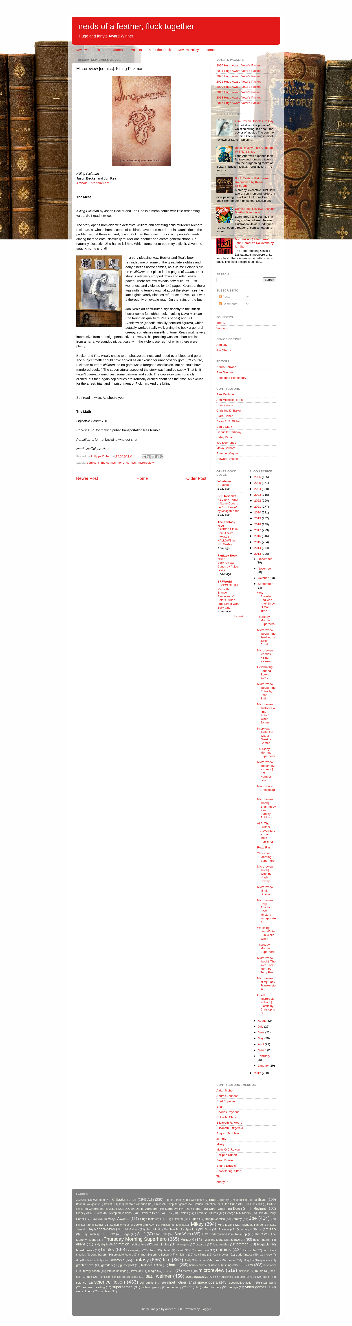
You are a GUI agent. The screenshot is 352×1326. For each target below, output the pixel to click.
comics (91, 462)
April (261, 1044)
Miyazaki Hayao (252, 1224)
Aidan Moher (225, 1090)
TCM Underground (214, 1234)
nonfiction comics (110, 1276)
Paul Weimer (225, 372)
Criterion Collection (204, 1204)
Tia (218, 1176)
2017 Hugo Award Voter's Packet (238, 103)
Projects (136, 50)
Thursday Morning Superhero (266, 620)
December (265, 559)
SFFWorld (225, 581)
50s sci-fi (99, 1199)
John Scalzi (95, 1224)
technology (173, 1287)
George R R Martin (238, 1213)
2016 (258, 536)
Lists (98, 50)
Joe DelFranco (226, 442)
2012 (258, 1073)
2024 (258, 489)
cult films (200, 1254)
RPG (272, 1229)
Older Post (196, 478)
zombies (105, 1291)
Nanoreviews (104, 1229)
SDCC (110, 1234)
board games (85, 1250)
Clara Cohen (224, 416)
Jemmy (221, 1138)
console (250, 1250)
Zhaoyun (222, 1182)
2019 (258, 518)
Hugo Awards (118, 1218)
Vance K (222, 328)
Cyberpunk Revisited (103, 1208)
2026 (258, 477)
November (265, 568)
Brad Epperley (226, 1101)
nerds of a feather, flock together (136, 26)
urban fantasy (211, 1287)
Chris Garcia (224, 405)
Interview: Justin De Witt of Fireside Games (265, 736)
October (264, 578)
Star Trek (160, 1234)
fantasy (141, 1259)
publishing (227, 1276)
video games (255, 1287)
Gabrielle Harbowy (228, 432)
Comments (228, 304)
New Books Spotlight (183, 1229)
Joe (253, 1218)
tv (190, 1287)
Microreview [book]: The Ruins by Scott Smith (266, 691)
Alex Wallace (225, 394)
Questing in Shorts (249, 1229)
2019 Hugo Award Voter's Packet (238, 92)
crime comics (107, 462)
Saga (126, 1234)
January (264, 1065)
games (231, 1260)
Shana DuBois (226, 1165)
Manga (180, 1224)
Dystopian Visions (120, 1213)
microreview (145, 462)
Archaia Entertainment (92, 183)
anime (142, 1244)
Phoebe (224, 1229)
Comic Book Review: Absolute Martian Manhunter (255, 210)
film (167, 1259)
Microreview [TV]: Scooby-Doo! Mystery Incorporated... (266, 911)
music (259, 1271)
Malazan (166, 1224)
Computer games (177, 1204)
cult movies (221, 1254)
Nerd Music (153, 1229)
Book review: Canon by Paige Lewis (228, 566)
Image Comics (215, 1219)
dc (77, 1260)
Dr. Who (97, 1213)
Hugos (193, 1219)
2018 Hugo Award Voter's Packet (238, 97)
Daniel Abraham (146, 1208)
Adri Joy (221, 344)
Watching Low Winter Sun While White (266, 933)
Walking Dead (214, 1239)
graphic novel (85, 1265)
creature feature (123, 1254)
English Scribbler (227, 1133)
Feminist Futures (206, 1213)
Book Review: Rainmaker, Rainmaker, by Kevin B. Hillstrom (252, 182)
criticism (181, 1254)
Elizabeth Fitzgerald (229, 1128)
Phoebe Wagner (227, 453)
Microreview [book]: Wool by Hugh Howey (265, 874)
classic (167, 1250)
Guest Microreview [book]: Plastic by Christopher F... (266, 1004)
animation (121, 1244)
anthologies (161, 1244)
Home (210, 50)
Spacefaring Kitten (228, 1171)
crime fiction (161, 1254)
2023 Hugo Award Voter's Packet (238, 76)
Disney (80, 1213)
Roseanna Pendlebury (231, 377)
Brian (220, 1106)
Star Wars (182, 1234)
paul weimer (158, 1276)
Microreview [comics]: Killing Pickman (265, 656)
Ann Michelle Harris (229, 399)
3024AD (81, 1199)
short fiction (176, 1282)
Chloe (158, 1204)
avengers (182, 1244)
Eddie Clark (224, 426)
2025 (258, 482)
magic (152, 1271)
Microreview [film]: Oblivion (265, 890)
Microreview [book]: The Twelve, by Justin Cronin (266, 637)
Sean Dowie (224, 1160)
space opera (207, 1282)
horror (174, 1265)
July (261, 1026)
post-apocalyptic (199, 1276)
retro (253, 1276)
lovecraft (136, 1271)
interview (246, 1265)
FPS (169, 1213)
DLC (127, 1208)
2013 (258, 553)
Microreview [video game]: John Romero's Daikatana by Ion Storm (254, 243)
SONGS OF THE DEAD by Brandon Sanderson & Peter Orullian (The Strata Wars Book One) (228, 596)
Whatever (224, 481)
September (265, 583)
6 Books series (124, 1199)
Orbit (208, 1229)
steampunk (268, 1282)
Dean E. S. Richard (229, 421)
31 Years (223, 485)
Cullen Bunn (229, 1204)
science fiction (109, 1282)
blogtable (263, 1244)
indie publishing (221, 1265)
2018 (258, 524)
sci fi (266, 1276)
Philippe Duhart (226, 1155)
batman (242, 1244)
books (107, 1249)
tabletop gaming (151, 1287)
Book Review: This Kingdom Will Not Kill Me (254, 149)
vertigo (233, 1287)
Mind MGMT (226, 1224)
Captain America (136, 1204)
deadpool (92, 1260)
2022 (258, 500)
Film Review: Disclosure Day (254, 121)
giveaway (266, 1260)
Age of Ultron (173, 1199)
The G (220, 322)
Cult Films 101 (253, 1204)
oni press (132, 1276)
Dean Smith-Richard (249, 1208)
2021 (258, 506)
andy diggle (101, 1244)
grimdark (107, 1265)
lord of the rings (116, 1271)
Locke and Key (144, 1224)
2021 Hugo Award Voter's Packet (238, 81)
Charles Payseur (227, 1112)
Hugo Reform (175, 1219)
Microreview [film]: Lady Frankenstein (266, 984)
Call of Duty (111, 1204)
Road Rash (264, 847)
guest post (127, 1265)
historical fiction (151, 1265)
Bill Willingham (195, 1199)
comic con (202, 1250)
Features (116, 50)
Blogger (205, 1309)
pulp (242, 1276)
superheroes (122, 1287)
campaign (134, 1250)
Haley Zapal (224, 437)
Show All (238, 616)
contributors (99, 1254)
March (262, 1050)
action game (261, 1239)
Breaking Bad (244, 1199)
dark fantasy (244, 1254)
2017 (258, 530)
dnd (105, 1260)
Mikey (220, 1144)
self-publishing (149, 1282)
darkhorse (266, 1254)
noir (89, 1276)
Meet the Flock (160, 50)
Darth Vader (217, 1208)
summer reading (94, 1287)
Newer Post (87, 478)
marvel (168, 1271)
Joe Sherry (223, 350)
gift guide (248, 1260)
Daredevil (171, 1208)
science (81, 1282)
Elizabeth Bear (148, 1213)
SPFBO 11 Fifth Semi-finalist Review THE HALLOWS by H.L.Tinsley (228, 537)
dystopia (118, 1260)
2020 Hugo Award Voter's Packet (238, 86)
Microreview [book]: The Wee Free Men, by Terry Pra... (266, 965)
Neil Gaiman (131, 1229)
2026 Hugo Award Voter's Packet (238, 65)
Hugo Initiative (149, 1219)
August (263, 1020)
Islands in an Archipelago (266, 790)
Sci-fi (141, 1234)
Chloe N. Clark (226, 1117)
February (264, 1056)
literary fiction (91, 1271)
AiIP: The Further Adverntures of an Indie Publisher (266, 832)
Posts (224, 296)
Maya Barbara (225, 448)
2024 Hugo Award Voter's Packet (238, 70)
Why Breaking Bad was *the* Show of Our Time (266, 602)
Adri (150, 1199)
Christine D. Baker (228, 410)
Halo (261, 1213)
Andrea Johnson (227, 1096)
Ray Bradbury (91, 1234)
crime (141, 1254)
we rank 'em (84, 1291)
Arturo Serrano (226, 367)
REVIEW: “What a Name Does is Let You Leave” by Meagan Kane (228, 505)
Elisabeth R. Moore (229, 1122)
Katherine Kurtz (119, 1224)
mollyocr (244, 1271)
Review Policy (188, 50)
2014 (258, 548)
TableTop (241, 1234)
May (261, 1038)
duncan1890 (173, 1309)
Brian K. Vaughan (86, 1204)
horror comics (126, 462)
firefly (188, 1260)
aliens (81, 1244)
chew (152, 1250)
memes (187, 1271)
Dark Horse (193, 1208)
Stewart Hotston (227, 458)
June (261, 1032)
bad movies (221, 1244)
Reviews (82, 50)
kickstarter (270, 1265)
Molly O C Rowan (228, 1149)
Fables (183, 1213)
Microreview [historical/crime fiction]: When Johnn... (266, 713)
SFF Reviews (227, 496)
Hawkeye (97, 1219)
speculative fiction (241, 1282)
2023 (258, 494)
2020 (258, 512)
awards (201, 1244)
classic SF (182, 1250)
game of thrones (209, 1260)
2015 (258, 542)
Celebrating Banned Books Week (265, 672)
